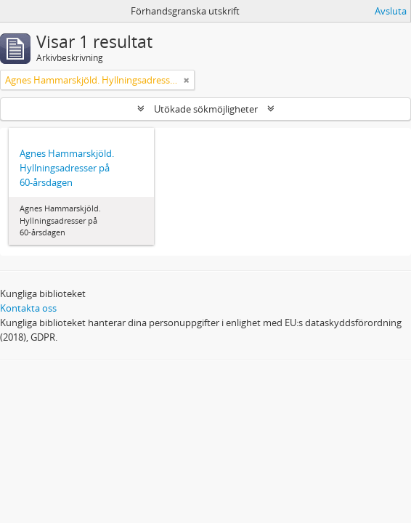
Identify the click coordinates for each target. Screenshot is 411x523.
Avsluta (391, 10)
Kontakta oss (28, 308)
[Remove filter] (187, 80)
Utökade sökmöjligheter (206, 108)
